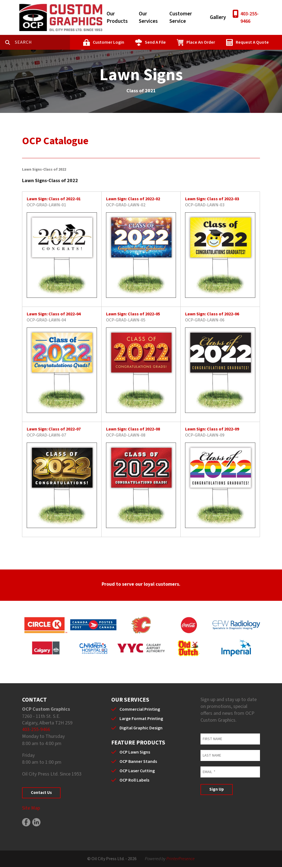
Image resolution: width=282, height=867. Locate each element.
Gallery (218, 17)
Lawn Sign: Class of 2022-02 (133, 199)
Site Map (31, 808)
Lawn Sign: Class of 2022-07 (54, 429)
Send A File (155, 42)
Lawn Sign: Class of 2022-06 (212, 314)
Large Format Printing (141, 719)
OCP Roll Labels (134, 780)
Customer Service (180, 17)
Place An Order (200, 42)
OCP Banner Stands (138, 761)
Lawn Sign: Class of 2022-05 (133, 314)
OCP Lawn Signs (135, 752)
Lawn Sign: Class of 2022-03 (212, 199)
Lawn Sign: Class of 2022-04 (54, 314)
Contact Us (41, 793)
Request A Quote (252, 42)
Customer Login (108, 42)
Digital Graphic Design (141, 728)
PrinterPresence (180, 859)
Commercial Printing (140, 709)
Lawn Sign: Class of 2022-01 (54, 199)
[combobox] (42, 42)
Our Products (117, 17)
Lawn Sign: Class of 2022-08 (133, 429)
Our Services (148, 17)
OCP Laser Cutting (137, 771)
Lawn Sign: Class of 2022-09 (212, 429)
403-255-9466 (249, 17)
